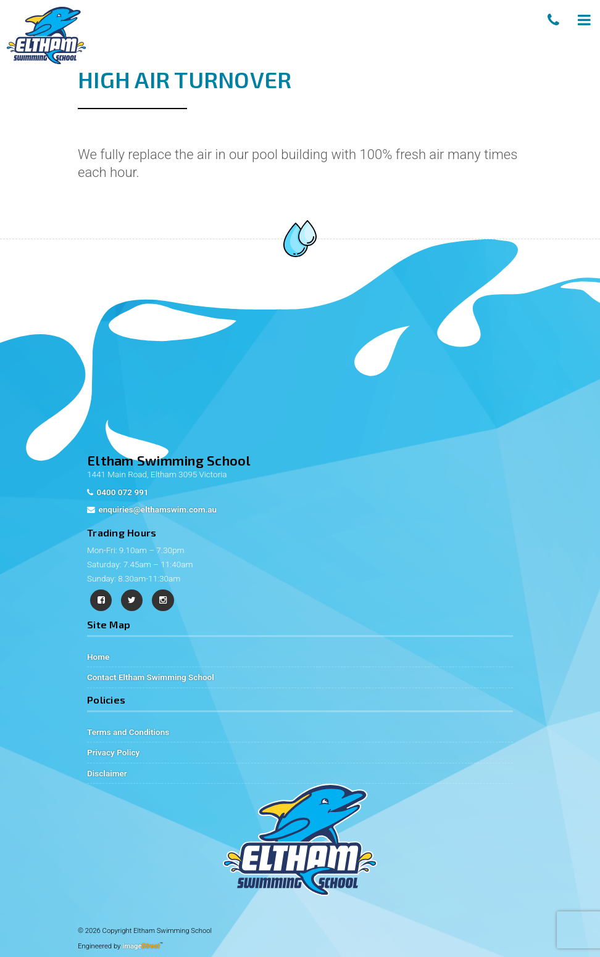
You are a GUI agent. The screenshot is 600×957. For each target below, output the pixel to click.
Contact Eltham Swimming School (150, 677)
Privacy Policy (113, 752)
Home (98, 657)
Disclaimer (107, 773)
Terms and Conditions (128, 732)
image (141, 946)
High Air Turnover (184, 79)
